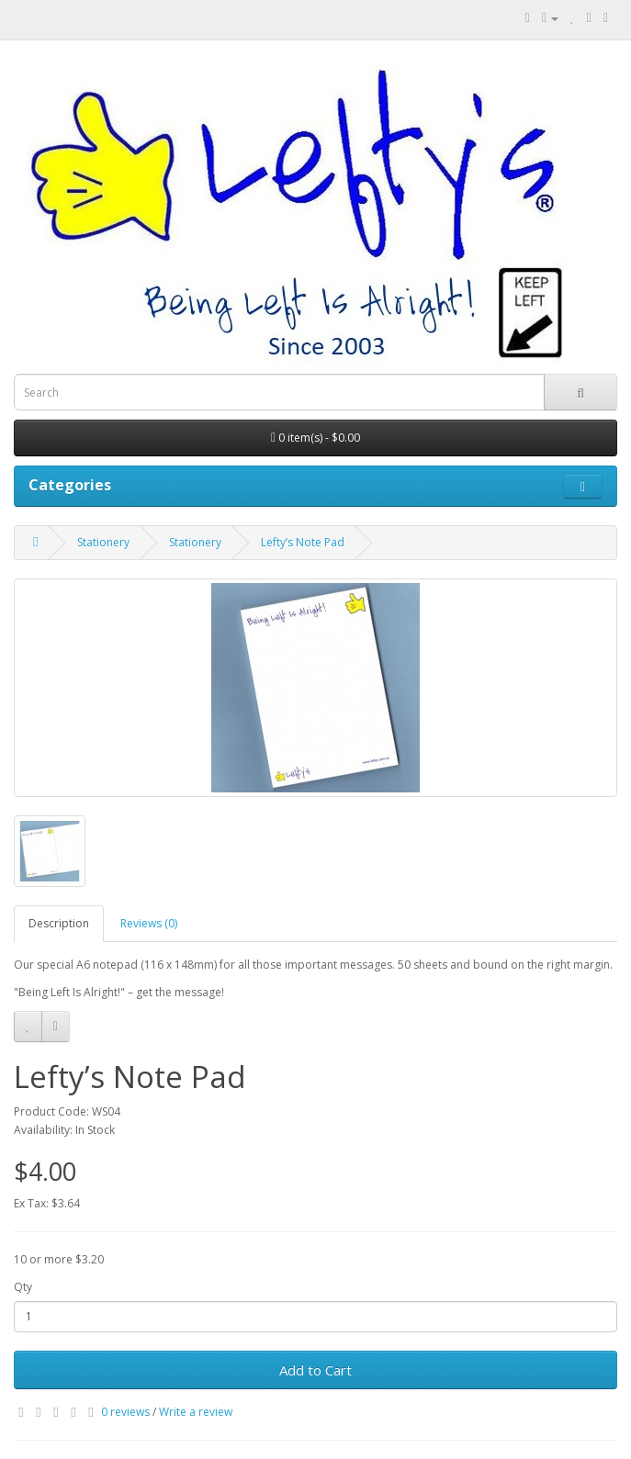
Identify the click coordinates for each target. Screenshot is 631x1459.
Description (58, 923)
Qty (23, 1287)
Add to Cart (315, 1370)
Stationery (103, 542)
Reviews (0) (148, 923)
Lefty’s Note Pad (302, 542)
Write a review (195, 1412)
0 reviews (125, 1412)
